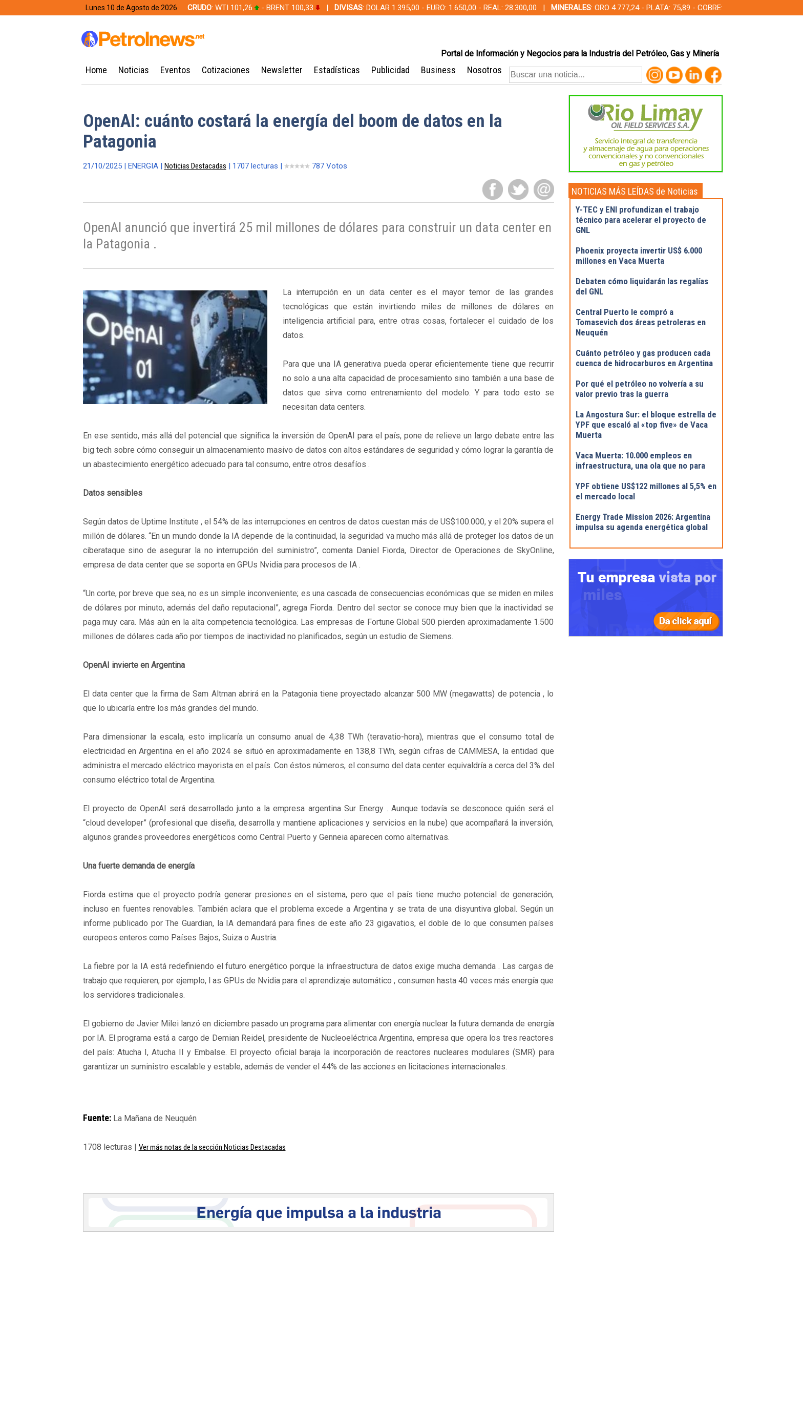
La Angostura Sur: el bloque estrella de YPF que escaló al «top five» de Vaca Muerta (646, 424)
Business (438, 70)
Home (96, 70)
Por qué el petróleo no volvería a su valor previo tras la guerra (640, 388)
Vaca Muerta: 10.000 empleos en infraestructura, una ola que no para (640, 460)
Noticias (133, 70)
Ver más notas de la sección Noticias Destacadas (212, 1147)
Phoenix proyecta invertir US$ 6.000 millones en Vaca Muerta (639, 255)
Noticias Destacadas (195, 166)
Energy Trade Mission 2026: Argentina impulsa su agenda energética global (643, 522)
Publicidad (390, 70)
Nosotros (484, 70)
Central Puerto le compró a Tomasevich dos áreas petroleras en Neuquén (641, 322)
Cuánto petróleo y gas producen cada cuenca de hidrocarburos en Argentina (644, 358)
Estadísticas (337, 70)
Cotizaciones (226, 70)
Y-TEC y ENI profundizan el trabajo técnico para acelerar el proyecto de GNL (641, 219)
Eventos (175, 70)
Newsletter (282, 70)
